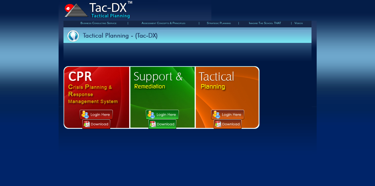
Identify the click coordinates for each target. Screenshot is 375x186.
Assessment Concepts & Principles (163, 23)
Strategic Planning (219, 23)
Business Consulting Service (99, 23)
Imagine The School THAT (265, 23)
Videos (298, 23)
